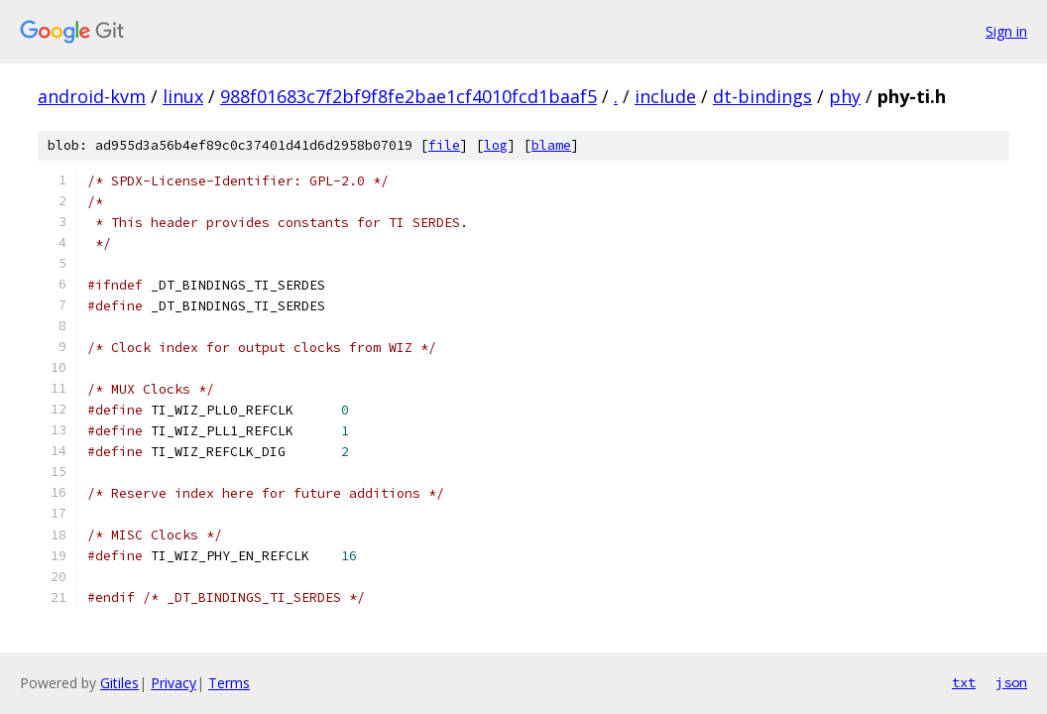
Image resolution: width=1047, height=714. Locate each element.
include (665, 96)
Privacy (173, 682)
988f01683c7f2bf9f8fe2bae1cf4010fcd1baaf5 (408, 96)
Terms (229, 682)
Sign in (1006, 31)
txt (964, 682)
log (496, 145)
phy (845, 96)
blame (551, 145)
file (444, 145)
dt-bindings (762, 96)
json (1011, 682)
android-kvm (92, 96)
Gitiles (119, 682)
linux (183, 96)
